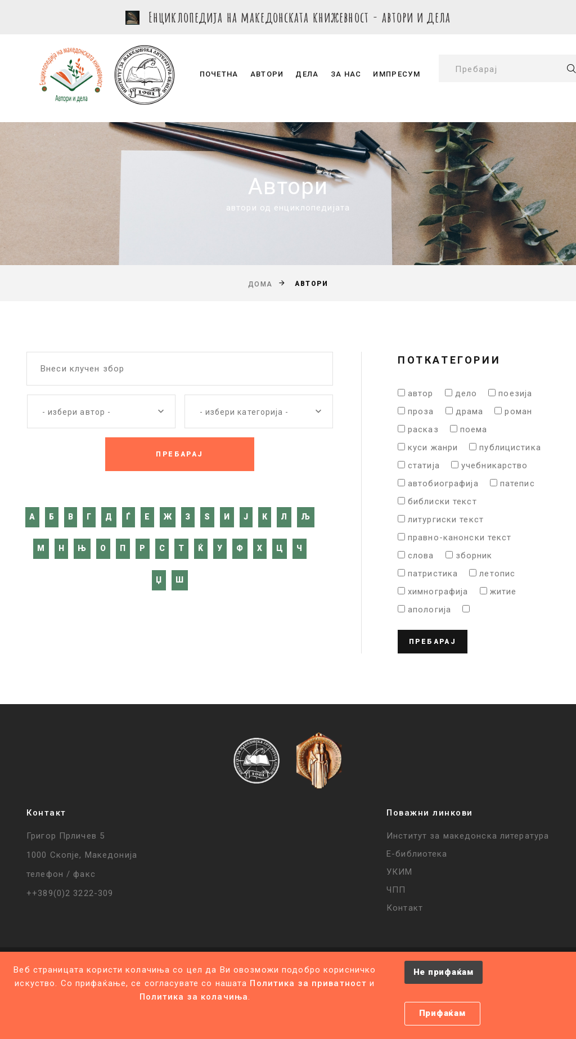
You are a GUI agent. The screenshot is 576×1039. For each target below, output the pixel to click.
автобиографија (443, 483)
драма (470, 411)
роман (518, 411)
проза (421, 411)
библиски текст (442, 501)
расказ (423, 429)
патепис (517, 483)
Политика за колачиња (194, 997)
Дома (260, 284)
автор (421, 393)
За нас (346, 74)
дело (466, 393)
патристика (433, 573)
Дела (306, 74)
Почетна (219, 74)
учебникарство (494, 465)
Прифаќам (442, 1013)
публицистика (510, 447)
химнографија (438, 591)
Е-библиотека (417, 854)
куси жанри (433, 447)
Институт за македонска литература (467, 836)
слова (421, 555)
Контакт (404, 908)
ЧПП (396, 890)
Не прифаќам (443, 972)
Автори (267, 74)
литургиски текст (446, 519)
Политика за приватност (308, 983)
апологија (429, 609)
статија (424, 465)
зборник (474, 555)
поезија (515, 393)
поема (474, 429)
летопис (497, 573)
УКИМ (399, 872)
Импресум (396, 74)
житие (503, 591)
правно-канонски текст (460, 537)
